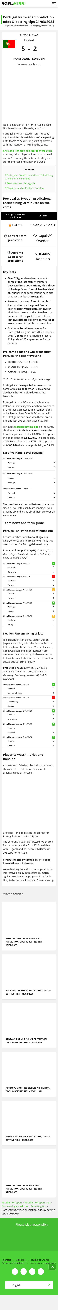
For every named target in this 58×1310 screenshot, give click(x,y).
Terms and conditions (13, 1263)
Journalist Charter (40, 1259)
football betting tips (26, 426)
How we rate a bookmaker (43, 1263)
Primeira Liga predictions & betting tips (24, 1206)
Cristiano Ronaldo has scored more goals (27, 150)
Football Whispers (12, 1202)
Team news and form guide (20, 183)
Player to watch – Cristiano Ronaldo (24, 188)
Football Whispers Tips (38, 1202)
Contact (7, 1259)
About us (21, 1259)
